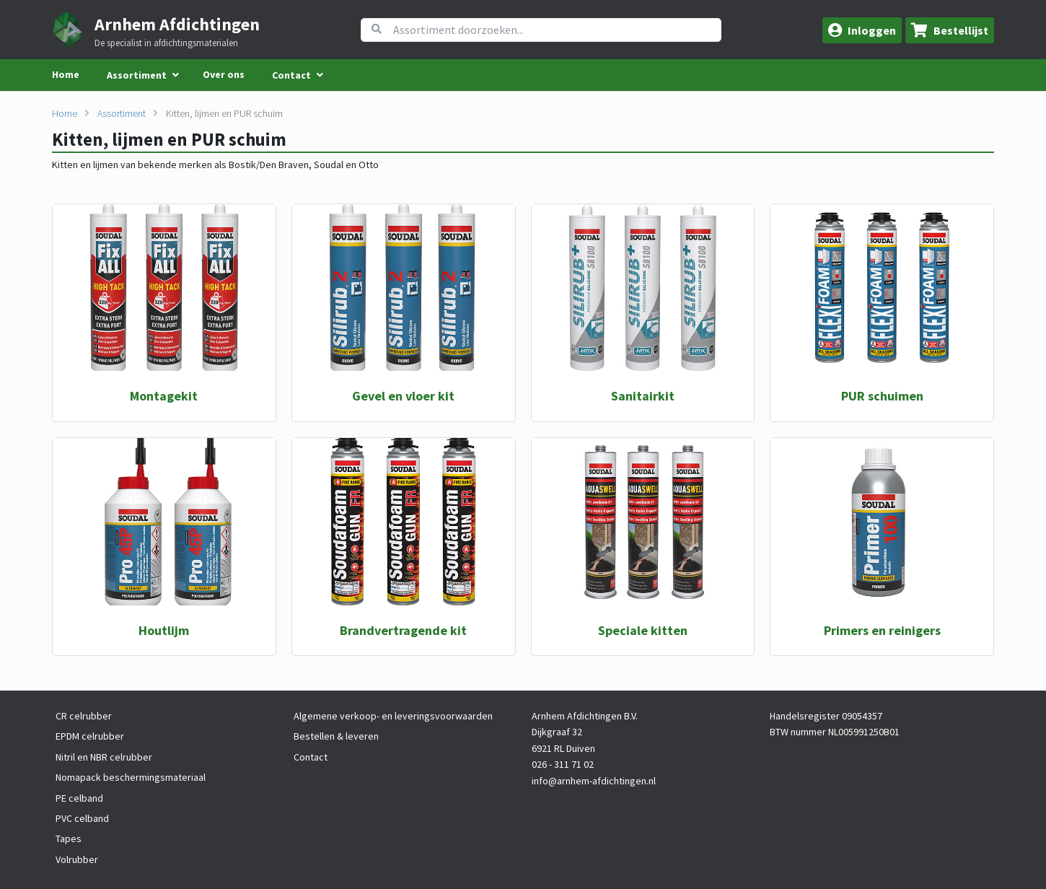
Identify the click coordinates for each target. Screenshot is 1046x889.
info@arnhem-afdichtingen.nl (594, 780)
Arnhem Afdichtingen (177, 24)
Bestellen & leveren (336, 736)
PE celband (79, 798)
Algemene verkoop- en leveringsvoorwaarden (393, 715)
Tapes (69, 838)
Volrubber (77, 859)
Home (65, 74)
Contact (311, 756)
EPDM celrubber (90, 736)
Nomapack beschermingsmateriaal (131, 777)
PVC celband (82, 818)
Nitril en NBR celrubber (104, 756)
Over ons (224, 74)
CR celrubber (84, 715)
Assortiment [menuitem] (137, 75)
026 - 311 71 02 (563, 764)
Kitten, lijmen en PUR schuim (224, 113)
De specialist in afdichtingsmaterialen (166, 43)
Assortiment (121, 113)
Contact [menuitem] (291, 75)
